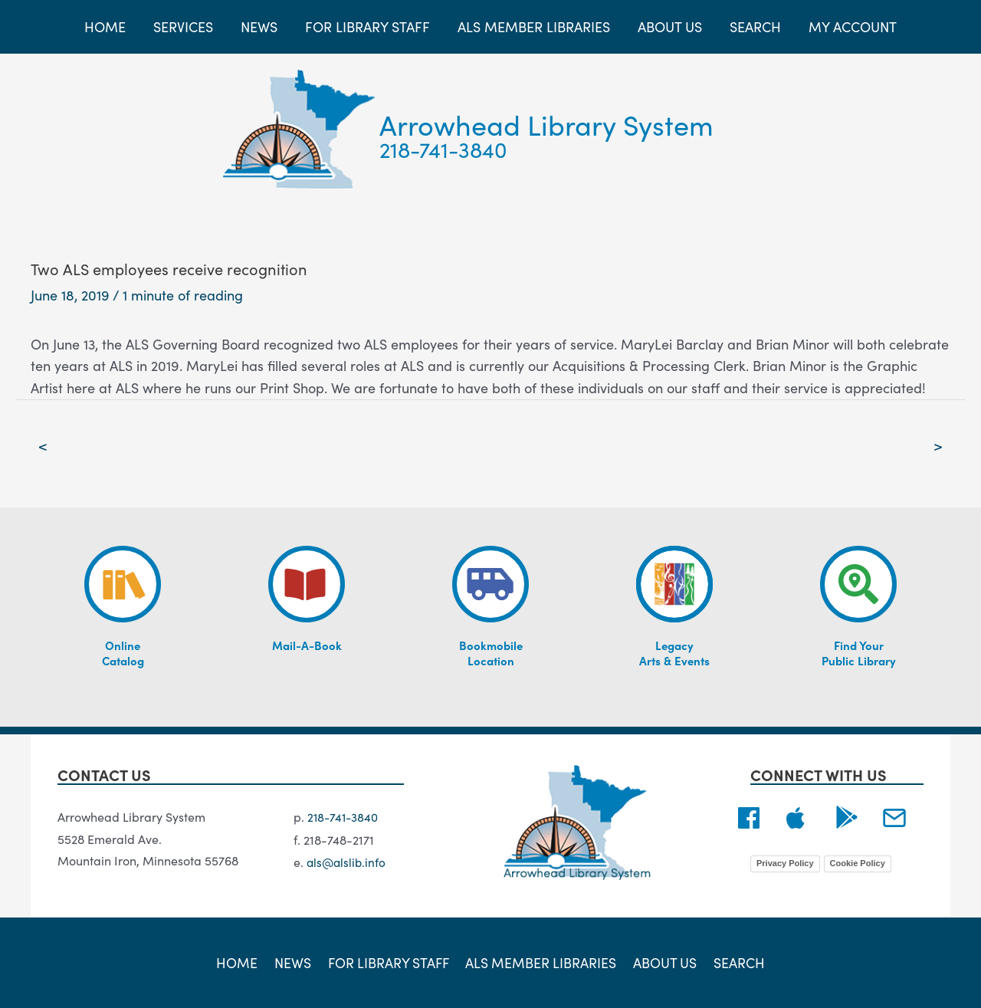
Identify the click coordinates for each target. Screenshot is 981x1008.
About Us (664, 961)
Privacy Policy (785, 863)
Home (241, 961)
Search (735, 961)
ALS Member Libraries (541, 961)
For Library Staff (388, 961)
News (294, 961)
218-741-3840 (443, 148)
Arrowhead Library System (546, 123)
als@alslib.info (348, 861)
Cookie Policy (857, 863)
